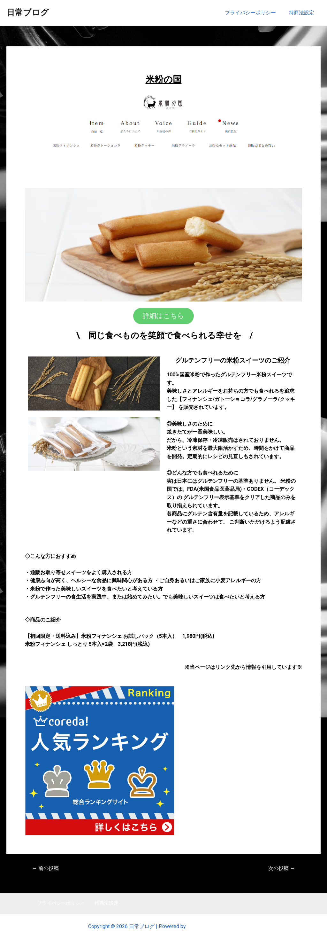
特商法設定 (303, 13)
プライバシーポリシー (254, 13)
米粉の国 (163, 79)
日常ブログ (27, 12)
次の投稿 (280, 868)
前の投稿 (46, 868)
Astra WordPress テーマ (213, 926)
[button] (163, 316)
